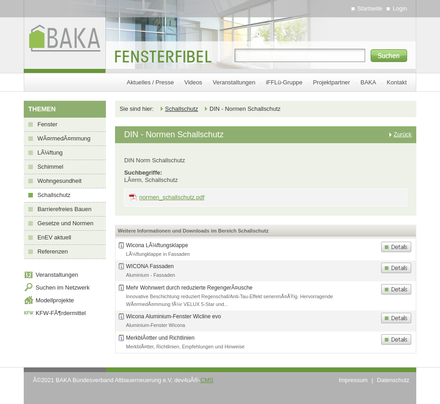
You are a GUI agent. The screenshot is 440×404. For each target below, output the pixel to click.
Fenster (47, 124)
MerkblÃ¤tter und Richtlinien (160, 338)
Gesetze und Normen (65, 223)
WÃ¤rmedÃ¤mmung (63, 138)
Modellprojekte (55, 300)
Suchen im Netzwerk (62, 287)
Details (396, 247)
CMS (206, 380)
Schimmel (50, 166)
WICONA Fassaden (150, 266)
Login (400, 8)
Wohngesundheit (59, 180)
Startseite (369, 8)
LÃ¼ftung (50, 152)
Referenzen (52, 251)
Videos (193, 82)
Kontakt (397, 82)
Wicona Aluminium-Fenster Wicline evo (173, 316)
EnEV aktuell (54, 237)
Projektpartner (331, 82)
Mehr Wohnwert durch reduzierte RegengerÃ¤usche (189, 288)
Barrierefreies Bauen (64, 209)
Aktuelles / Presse (150, 82)
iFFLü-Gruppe (284, 82)
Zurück (403, 134)
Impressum (353, 380)
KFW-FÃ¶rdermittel (61, 313)
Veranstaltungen (234, 82)
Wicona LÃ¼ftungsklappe (157, 245)
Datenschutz (393, 380)
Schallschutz (53, 195)
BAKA (368, 82)
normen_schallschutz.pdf (171, 197)
